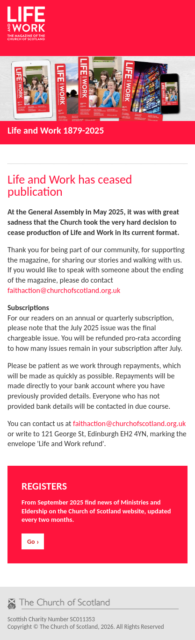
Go (31, 542)
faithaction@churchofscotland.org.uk (63, 290)
